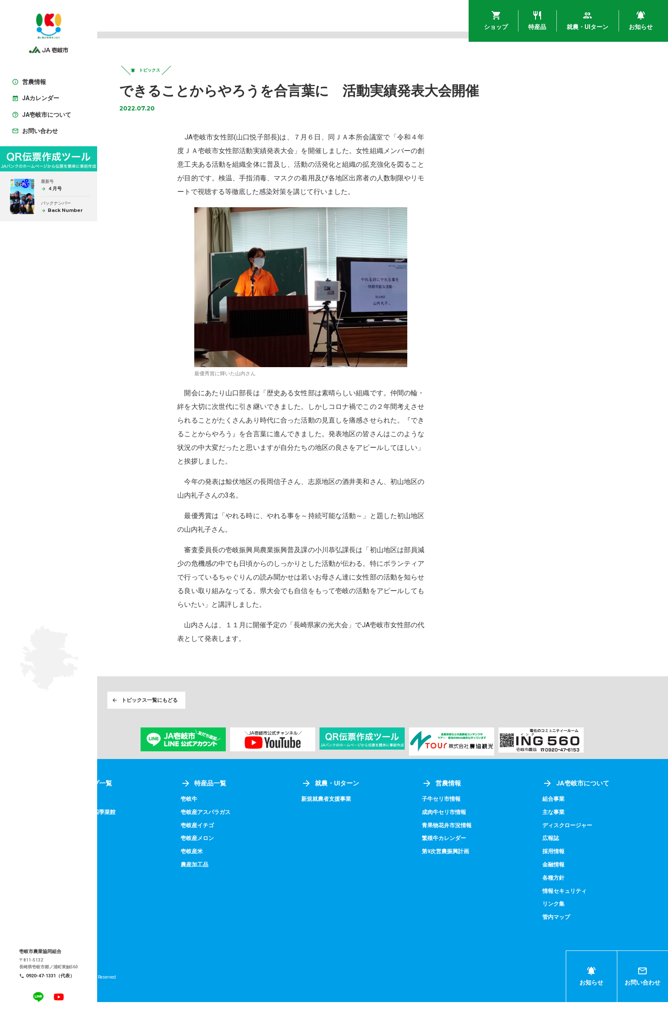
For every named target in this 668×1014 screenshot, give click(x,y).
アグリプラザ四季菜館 (146, 825)
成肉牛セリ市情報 (468, 825)
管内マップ (568, 929)
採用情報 (565, 864)
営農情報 (464, 797)
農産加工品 (240, 877)
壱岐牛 (234, 812)
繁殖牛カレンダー (468, 851)
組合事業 (565, 812)
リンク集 (565, 916)
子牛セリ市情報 (465, 812)
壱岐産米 (237, 864)
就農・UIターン (365, 797)
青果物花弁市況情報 (471, 838)
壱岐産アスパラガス (252, 825)
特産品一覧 (249, 797)
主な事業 (565, 825)
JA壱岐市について (588, 797)
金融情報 (565, 877)
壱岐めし (128, 812)
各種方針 (565, 890)
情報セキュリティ (577, 903)
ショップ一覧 (143, 797)
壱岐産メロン (243, 851)
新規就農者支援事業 (362, 812)
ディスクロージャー (580, 838)
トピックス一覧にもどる (174, 712)
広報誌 (562, 851)
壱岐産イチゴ (243, 838)
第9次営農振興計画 (469, 864)
